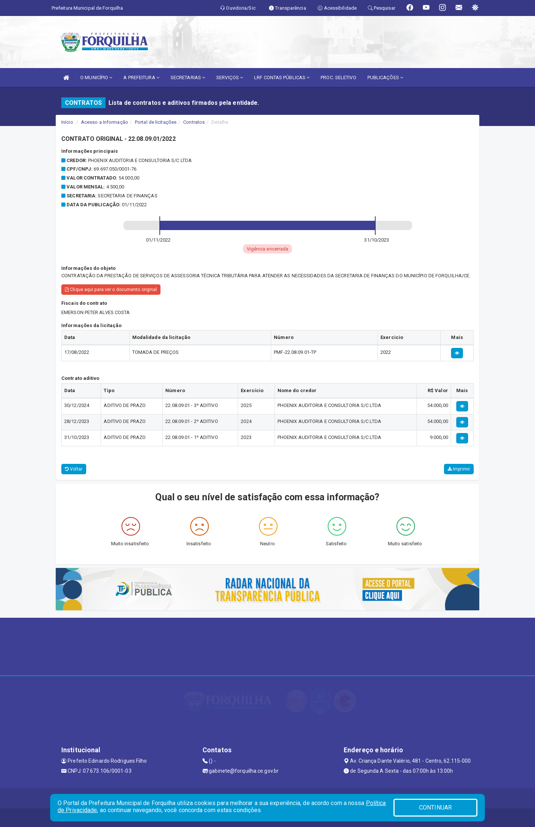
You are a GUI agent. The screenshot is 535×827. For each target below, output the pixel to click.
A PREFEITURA (141, 77)
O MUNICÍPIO (96, 77)
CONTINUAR (435, 807)
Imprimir (459, 469)
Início (67, 122)
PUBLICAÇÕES (385, 77)
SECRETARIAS (188, 77)
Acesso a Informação (104, 122)
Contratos (194, 122)
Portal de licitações (155, 122)
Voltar (73, 469)
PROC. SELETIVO (338, 77)
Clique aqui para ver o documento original (111, 289)
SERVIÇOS (229, 77)
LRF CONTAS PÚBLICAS (281, 77)
